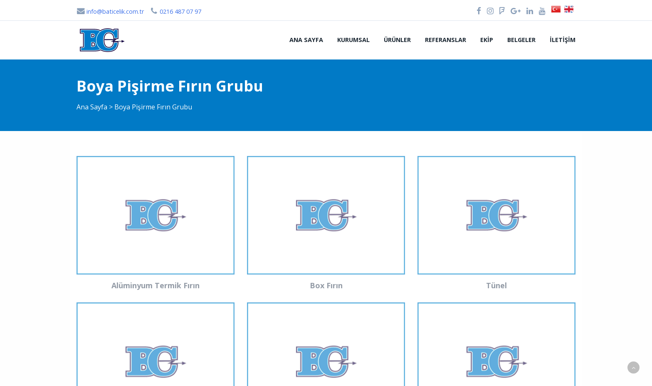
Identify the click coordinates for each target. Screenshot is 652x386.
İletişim (562, 40)
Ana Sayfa (306, 40)
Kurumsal (353, 40)
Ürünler (397, 40)
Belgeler (521, 40)
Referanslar (445, 40)
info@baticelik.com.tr (110, 11)
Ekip (486, 40)
